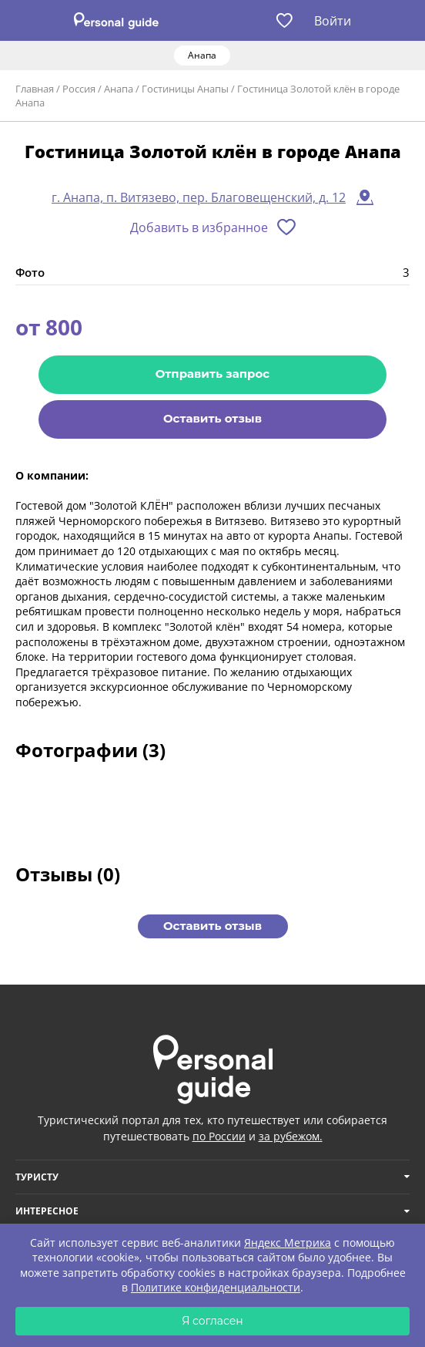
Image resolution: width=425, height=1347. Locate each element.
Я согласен (212, 1321)
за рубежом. (291, 1136)
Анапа (118, 89)
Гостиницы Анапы (185, 89)
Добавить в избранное (199, 227)
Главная (34, 89)
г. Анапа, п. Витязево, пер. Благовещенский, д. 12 (199, 197)
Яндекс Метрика (287, 1242)
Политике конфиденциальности (215, 1287)
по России (219, 1136)
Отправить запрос (212, 373)
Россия (78, 89)
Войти (332, 20)
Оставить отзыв (212, 418)
